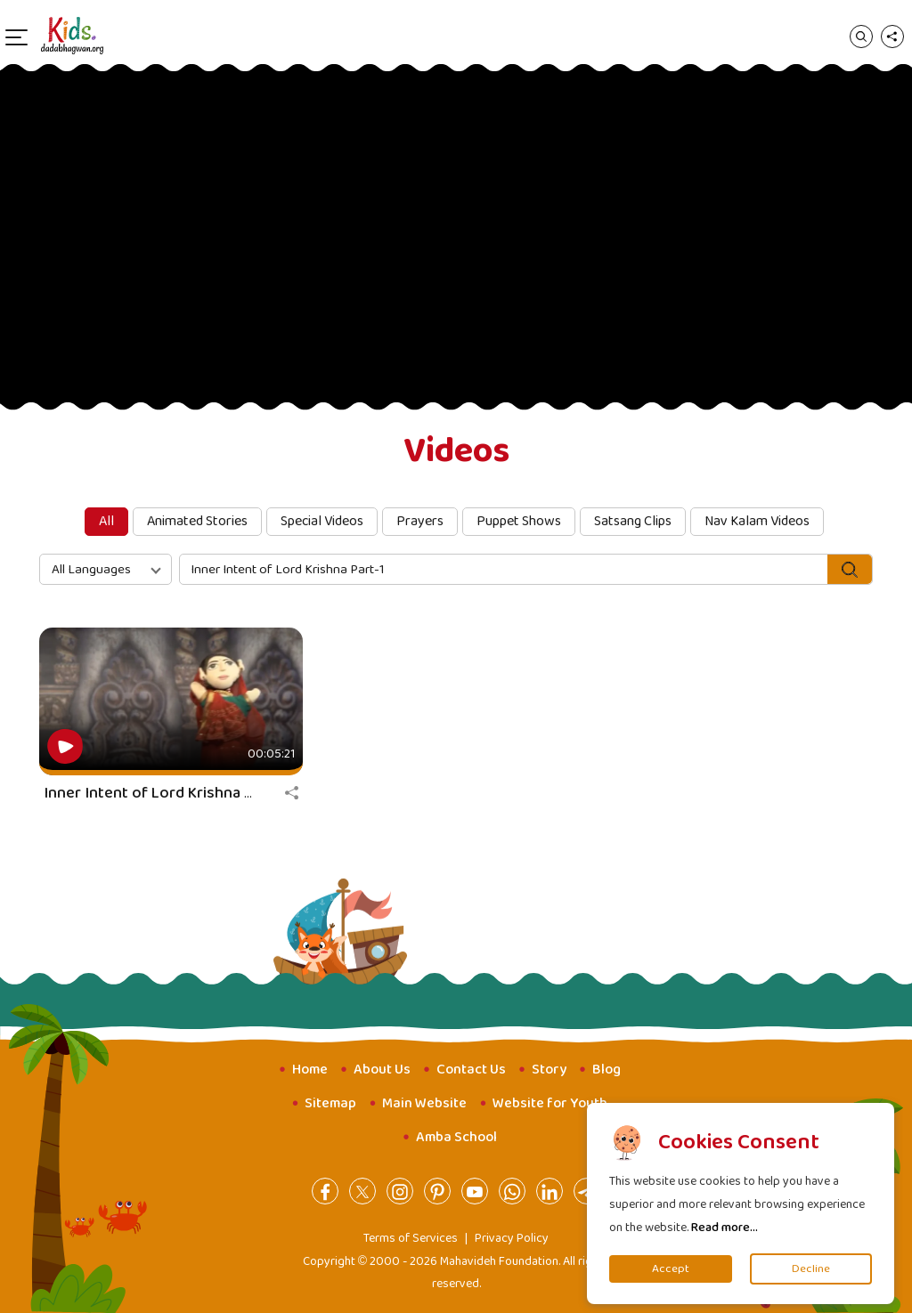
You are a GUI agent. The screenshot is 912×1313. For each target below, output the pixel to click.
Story (549, 1069)
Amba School (456, 1137)
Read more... (724, 1227)
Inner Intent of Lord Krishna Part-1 (165, 793)
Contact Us (471, 1069)
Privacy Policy (512, 1238)
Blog (606, 1069)
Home (310, 1069)
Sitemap (330, 1103)
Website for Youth (550, 1103)
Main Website (424, 1103)
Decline (811, 1269)
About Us (382, 1069)
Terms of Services (410, 1238)
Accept (670, 1269)
